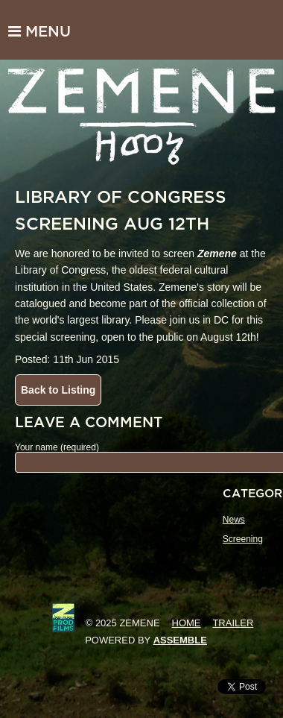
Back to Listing (58, 390)
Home (186, 623)
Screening (243, 539)
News (234, 519)
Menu (39, 31)
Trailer (232, 623)
